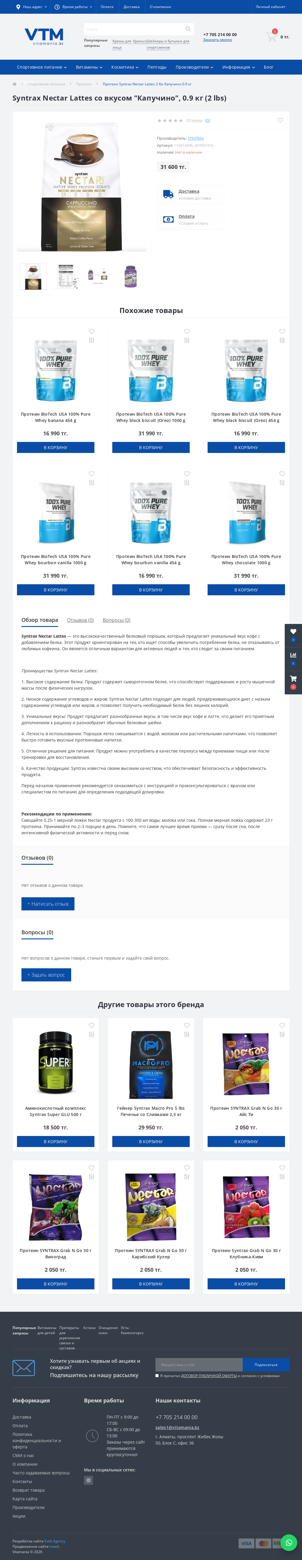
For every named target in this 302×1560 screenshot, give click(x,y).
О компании (160, 6)
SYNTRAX (196, 138)
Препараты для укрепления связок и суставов (69, 1338)
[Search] (188, 29)
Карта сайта (25, 1499)
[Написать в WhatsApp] (289, 1542)
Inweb (54, 1546)
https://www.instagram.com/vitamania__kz (88, 1480)
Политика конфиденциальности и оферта (37, 1440)
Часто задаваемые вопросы (41, 1473)
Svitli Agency (54, 1541)
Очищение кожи (108, 1330)
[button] (293, 682)
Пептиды (156, 67)
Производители (29, 1507)
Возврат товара (29, 1490)
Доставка (132, 6)
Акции (19, 1516)
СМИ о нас (23, 1455)
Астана (89, 1327)
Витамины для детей (47, 1330)
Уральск (140, 41)
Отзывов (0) (80, 620)
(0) (207, 120)
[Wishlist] (280, 120)
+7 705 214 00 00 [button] (176, 1417)
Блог (268, 67)
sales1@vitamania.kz (177, 1427)
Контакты (22, 1481)
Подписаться (266, 1364)
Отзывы (25, 82)
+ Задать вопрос (46, 975)
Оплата (107, 6)
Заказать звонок (217, 39)
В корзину (55, 447)
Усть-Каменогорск (132, 1330)
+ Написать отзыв (48, 904)
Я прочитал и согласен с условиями (220, 1375)
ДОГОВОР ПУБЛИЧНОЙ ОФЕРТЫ (209, 1375)
